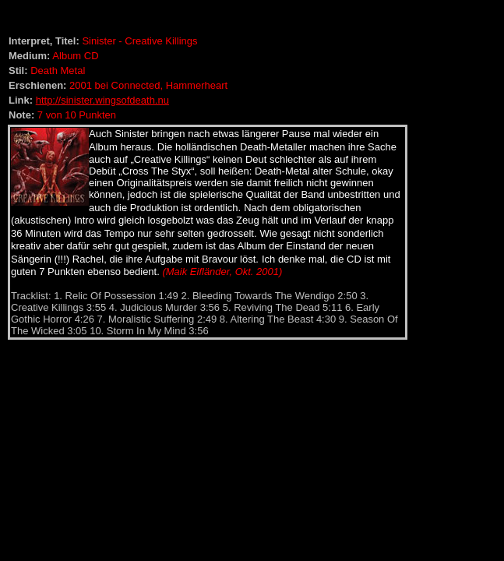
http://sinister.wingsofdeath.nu (102, 100)
